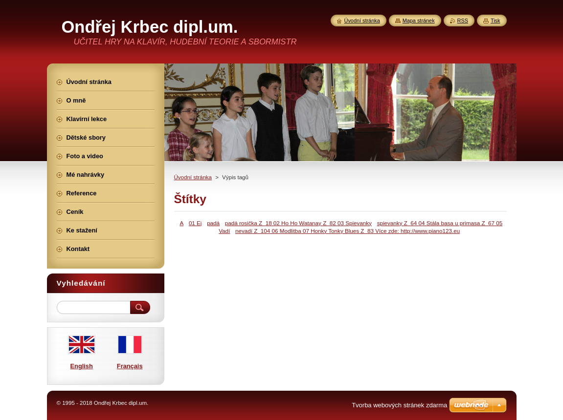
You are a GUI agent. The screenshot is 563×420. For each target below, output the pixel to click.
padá (213, 223)
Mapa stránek (419, 20)
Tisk (495, 20)
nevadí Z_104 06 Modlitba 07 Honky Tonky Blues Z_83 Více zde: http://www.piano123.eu (347, 231)
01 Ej (195, 223)
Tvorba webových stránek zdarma (399, 405)
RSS (462, 20)
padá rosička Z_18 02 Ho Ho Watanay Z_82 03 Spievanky (298, 223)
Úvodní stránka (193, 177)
